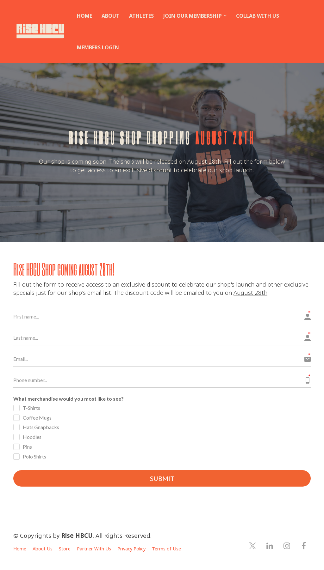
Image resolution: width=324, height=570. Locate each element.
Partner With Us (94, 549)
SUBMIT (162, 478)
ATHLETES (141, 15)
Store (65, 549)
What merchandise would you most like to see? (68, 399)
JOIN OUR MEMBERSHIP (192, 15)
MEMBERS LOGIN (98, 47)
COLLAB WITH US (257, 15)
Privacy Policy (131, 549)
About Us (43, 549)
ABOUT (111, 15)
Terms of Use (166, 549)
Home (19, 549)
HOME (84, 15)
